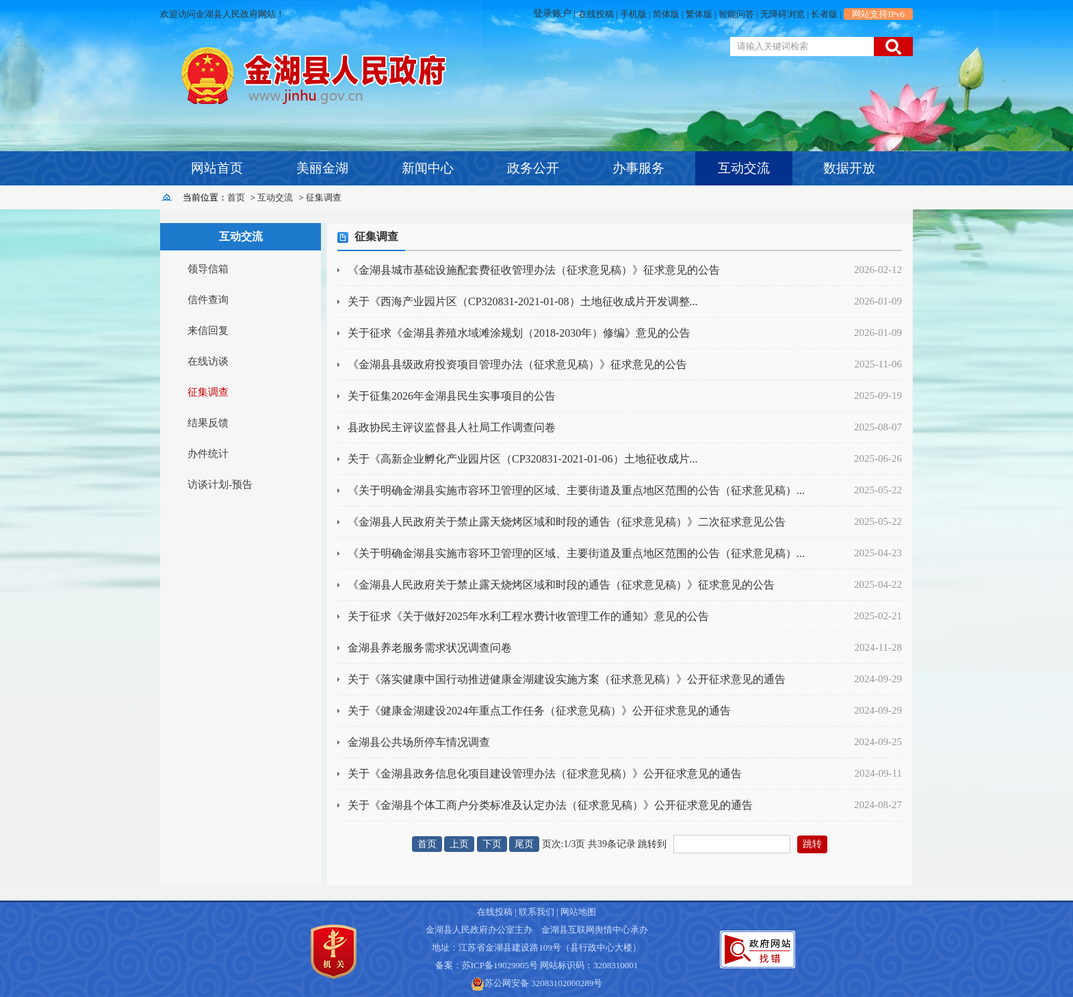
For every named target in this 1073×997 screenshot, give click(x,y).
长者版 (824, 14)
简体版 (666, 14)
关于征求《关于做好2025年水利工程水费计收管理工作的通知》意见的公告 (528, 616)
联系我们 (536, 912)
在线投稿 (596, 14)
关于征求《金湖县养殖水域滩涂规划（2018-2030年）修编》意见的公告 (519, 333)
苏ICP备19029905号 (500, 965)
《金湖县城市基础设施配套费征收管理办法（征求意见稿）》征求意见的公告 (534, 270)
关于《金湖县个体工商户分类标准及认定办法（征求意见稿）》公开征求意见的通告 (550, 805)
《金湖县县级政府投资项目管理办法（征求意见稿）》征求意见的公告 (517, 364)
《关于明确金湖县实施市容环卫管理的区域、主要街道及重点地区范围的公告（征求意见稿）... (576, 490)
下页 (492, 844)
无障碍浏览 (782, 14)
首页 (236, 197)
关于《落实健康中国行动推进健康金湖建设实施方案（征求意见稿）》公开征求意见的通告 (567, 679)
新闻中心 (428, 168)
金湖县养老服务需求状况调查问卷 (430, 647)
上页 (459, 844)
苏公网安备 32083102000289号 (543, 983)
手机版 (633, 14)
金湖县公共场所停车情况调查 (419, 742)
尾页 (524, 844)
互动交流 (744, 168)
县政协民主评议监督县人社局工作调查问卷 (452, 427)
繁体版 (699, 14)
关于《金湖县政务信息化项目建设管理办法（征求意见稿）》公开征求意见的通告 (545, 773)
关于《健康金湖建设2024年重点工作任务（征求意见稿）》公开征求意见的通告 (539, 710)
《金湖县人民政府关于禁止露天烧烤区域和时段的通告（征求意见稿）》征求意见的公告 (561, 585)
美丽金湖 (322, 168)
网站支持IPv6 (878, 14)
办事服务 (638, 168)
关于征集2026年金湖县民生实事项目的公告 (452, 396)
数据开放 (849, 168)
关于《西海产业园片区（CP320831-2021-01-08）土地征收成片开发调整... (523, 301)
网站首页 (217, 168)
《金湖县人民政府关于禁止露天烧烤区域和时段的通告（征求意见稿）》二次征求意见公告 (567, 522)
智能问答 (736, 14)
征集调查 (323, 197)
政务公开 (533, 168)
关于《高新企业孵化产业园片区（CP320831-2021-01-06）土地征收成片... (523, 459)
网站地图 (578, 912)
